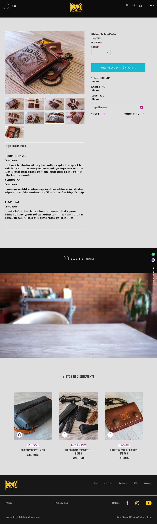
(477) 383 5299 (61, 502)
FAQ (135, 483)
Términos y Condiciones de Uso (140, 517)
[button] (151, 5)
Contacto (147, 483)
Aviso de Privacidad (122, 517)
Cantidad (94, 46)
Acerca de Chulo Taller (103, 483)
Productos (123, 483)
